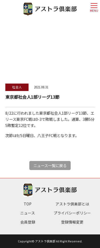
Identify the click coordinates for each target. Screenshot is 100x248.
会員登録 (27, 222)
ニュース (27, 213)
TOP (27, 203)
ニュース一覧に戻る (50, 165)
